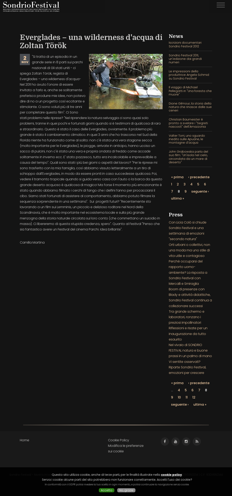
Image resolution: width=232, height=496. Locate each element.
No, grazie (126, 490)
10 (179, 397)
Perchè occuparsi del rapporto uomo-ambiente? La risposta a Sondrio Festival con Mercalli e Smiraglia (188, 272)
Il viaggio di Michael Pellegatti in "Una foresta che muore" (190, 90)
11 (187, 397)
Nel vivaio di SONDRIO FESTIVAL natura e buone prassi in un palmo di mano (190, 350)
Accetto (106, 490)
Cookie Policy (118, 440)
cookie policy (171, 475)
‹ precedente (198, 177)
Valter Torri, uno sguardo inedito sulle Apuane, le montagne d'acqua (187, 139)
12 (193, 397)
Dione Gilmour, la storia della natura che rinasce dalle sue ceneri (190, 107)
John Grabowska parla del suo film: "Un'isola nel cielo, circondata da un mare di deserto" (188, 157)
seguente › (200, 191)
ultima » (177, 198)
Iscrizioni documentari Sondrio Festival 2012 (185, 44)
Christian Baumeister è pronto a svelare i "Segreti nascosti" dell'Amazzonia (188, 123)
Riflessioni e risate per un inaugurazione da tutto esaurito (188, 334)
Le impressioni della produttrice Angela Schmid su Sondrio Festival (189, 75)
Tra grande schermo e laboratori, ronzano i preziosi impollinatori (186, 317)
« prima (177, 177)
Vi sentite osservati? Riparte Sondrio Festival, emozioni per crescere (187, 367)
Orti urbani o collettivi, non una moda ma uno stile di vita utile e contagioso (189, 250)
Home (24, 440)
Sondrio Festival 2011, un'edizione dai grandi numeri (185, 59)
